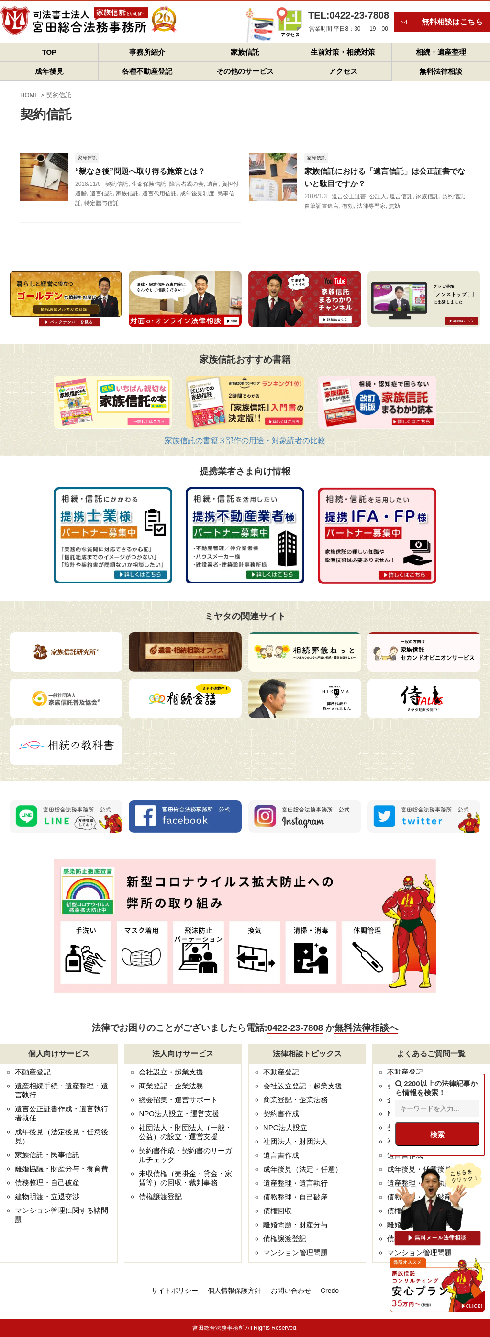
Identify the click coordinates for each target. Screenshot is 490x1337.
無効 (394, 206)
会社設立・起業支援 (171, 1072)
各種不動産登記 (147, 71)
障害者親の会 (186, 184)
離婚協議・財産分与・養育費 (61, 1169)
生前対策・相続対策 (343, 52)
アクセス (343, 71)
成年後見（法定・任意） (302, 1169)
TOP (49, 52)
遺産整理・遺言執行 (295, 1183)
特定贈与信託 (101, 203)
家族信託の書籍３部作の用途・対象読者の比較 (245, 440)
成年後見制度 (197, 193)
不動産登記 (33, 1072)
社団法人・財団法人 (295, 1141)
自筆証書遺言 (321, 206)
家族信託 (245, 52)
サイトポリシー (174, 1290)
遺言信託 (101, 193)
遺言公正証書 (349, 196)
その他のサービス (245, 71)
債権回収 (277, 1211)
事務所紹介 (147, 52)
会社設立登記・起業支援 (302, 1086)
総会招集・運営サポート (178, 1100)
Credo (330, 1290)
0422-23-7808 (295, 1028)
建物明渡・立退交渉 (47, 1196)
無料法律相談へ (366, 1028)
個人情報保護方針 (234, 1290)
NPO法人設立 (285, 1127)
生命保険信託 (149, 184)
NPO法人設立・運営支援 (179, 1113)
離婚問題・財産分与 (295, 1225)
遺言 (212, 184)
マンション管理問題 (295, 1252)
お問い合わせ (291, 1290)
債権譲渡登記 (160, 1196)
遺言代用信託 (159, 193)
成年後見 (49, 71)
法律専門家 (371, 206)
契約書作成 (281, 1113)
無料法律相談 (440, 71)
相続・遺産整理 (441, 52)
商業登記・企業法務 (171, 1086)
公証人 (378, 196)
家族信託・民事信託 (47, 1155)
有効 (348, 206)
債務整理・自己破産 (47, 1182)
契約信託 (116, 184)
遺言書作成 (281, 1155)
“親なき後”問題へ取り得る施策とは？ (140, 171)
